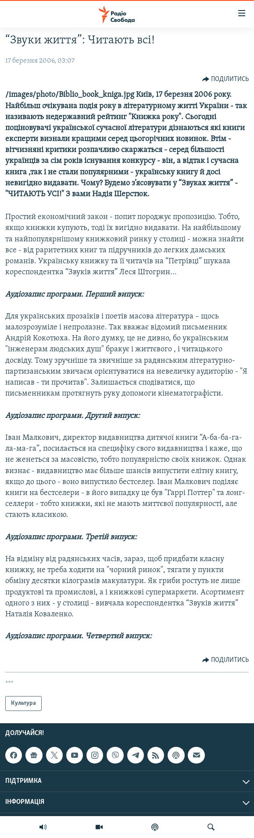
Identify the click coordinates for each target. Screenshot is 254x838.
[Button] (225, 79)
